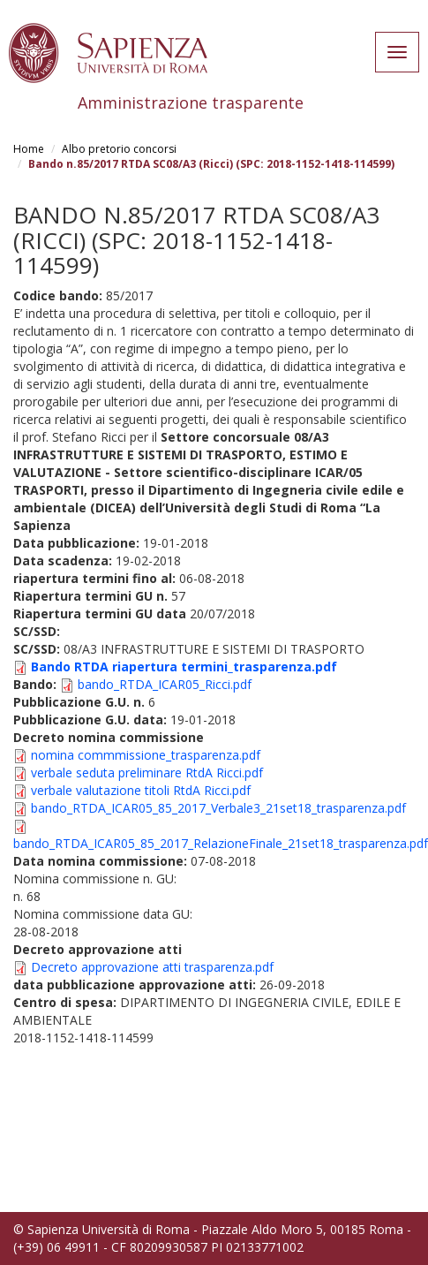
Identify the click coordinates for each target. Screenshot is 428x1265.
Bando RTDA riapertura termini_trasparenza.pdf (184, 666)
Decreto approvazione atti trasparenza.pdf (152, 966)
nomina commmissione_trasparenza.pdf (145, 754)
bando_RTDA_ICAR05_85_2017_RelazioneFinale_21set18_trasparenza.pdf (220, 843)
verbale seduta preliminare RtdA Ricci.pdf (147, 772)
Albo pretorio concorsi (119, 148)
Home (28, 148)
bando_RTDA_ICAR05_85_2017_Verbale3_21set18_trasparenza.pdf (218, 807)
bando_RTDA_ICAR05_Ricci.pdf (165, 684)
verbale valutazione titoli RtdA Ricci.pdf (141, 790)
